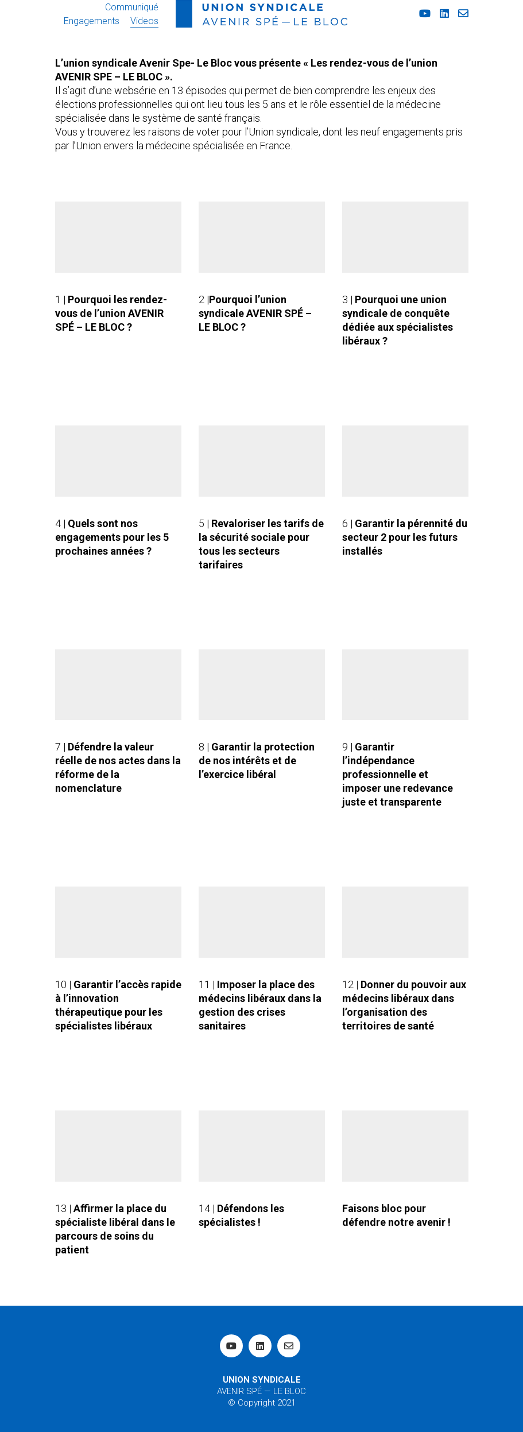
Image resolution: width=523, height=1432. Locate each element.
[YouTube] (231, 1345)
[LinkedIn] (260, 1345)
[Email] (288, 1345)
